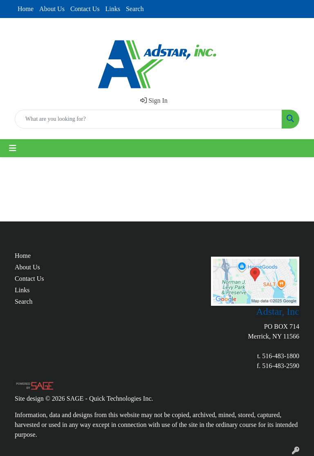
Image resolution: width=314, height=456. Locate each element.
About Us (52, 8)
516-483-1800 (280, 355)
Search (135, 8)
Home (26, 8)
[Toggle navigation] (12, 148)
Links (112, 8)
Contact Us (85, 8)
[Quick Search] (148, 119)
